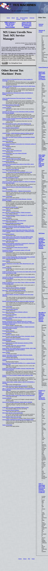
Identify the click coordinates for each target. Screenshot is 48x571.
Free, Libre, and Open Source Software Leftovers (15, 312)
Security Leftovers (7, 218)
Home (8, 17)
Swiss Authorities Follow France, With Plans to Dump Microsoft (18, 395)
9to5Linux (42, 233)
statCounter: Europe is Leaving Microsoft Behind (14, 386)
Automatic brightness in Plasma (10, 177)
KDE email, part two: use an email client (12, 413)
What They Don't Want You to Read (11, 158)
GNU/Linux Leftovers (7, 141)
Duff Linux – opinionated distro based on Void (14, 290)
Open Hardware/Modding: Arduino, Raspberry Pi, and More (17, 215)
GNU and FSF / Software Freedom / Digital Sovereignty (16, 212)
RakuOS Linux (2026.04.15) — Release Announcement (16, 191)
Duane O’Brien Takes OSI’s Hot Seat (11, 417)
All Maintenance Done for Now (10, 207)
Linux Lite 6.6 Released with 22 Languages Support (26, 25)
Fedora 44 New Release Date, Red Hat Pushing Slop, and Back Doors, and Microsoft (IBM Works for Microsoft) (18, 257)
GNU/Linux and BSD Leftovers (10, 309)
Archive (18, 19)
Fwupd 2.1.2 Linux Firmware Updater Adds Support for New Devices (42, 395)
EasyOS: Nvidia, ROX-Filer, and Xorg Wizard (13, 345)
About (13, 17)
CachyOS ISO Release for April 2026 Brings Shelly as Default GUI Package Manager (42, 243)
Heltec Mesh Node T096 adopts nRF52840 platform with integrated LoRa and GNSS (42, 160)
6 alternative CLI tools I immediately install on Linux (15, 407)
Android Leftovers (6, 107)
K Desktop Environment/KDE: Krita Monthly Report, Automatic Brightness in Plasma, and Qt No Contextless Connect (18, 226)
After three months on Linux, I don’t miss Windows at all (16, 123)
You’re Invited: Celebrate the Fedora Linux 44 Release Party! (18, 419)
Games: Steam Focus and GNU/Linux (12, 150)
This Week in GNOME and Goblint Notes (12, 223)
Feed (23, 19)
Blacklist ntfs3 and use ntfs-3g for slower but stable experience (18, 301)
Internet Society (41, 24)
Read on (4, 63)
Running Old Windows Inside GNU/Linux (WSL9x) (15, 247)
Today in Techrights (7, 196)
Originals (32, 17)
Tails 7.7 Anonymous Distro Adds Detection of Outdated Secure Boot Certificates (42, 488)
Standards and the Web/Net (9, 314)
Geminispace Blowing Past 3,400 (10, 105)
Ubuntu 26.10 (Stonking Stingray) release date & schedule (17, 402)
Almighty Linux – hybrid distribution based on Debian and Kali (18, 133)
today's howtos (6, 156)
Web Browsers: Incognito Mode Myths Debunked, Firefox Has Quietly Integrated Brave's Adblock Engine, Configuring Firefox (18, 230)
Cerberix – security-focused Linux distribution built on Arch (17, 172)
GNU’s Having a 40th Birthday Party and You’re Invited (10, 25)
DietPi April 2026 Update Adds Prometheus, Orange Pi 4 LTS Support (42, 75)
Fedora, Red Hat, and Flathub (10, 240)
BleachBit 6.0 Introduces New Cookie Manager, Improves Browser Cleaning (42, 317)
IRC (17, 17)
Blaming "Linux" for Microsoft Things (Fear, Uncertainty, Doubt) (18, 336)
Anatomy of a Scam (42, 31)
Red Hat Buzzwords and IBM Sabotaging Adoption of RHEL (17, 343)
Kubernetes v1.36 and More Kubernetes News (14, 220)
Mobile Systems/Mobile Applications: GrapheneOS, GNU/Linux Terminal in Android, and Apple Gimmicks (18, 244)
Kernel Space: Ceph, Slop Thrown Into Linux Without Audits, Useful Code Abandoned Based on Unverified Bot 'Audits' (17, 237)
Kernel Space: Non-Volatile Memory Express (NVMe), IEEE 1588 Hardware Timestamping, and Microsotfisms (19, 349)
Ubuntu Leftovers (6, 148)
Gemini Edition (24, 17)
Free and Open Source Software (10, 127)
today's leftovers (6, 209)
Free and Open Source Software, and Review (14, 287)
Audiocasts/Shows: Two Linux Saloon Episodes (14, 153)
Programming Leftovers (8, 161)
